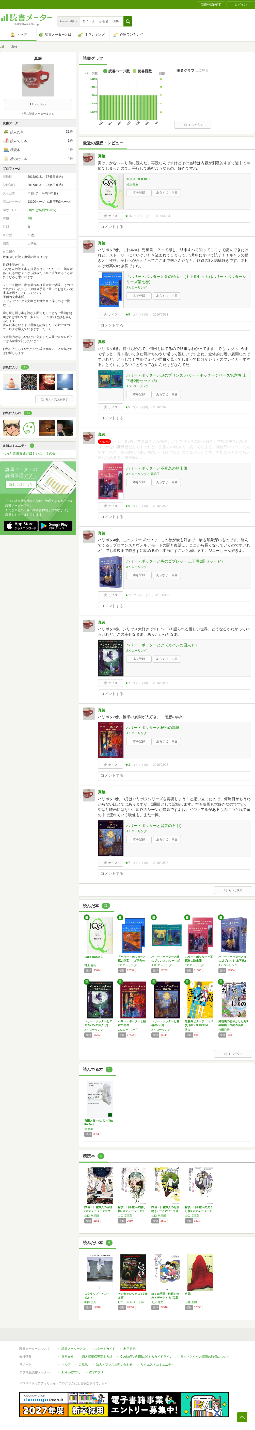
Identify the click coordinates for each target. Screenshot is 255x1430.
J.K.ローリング (136, 287)
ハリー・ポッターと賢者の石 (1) (154, 825)
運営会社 (67, 1356)
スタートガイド (104, 1348)
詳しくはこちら (21, 484)
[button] (127, 21)
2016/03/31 (160, 314)
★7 (127, 683)
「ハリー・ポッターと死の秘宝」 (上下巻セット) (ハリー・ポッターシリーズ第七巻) (186, 279)
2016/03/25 (160, 506)
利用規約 (129, 1348)
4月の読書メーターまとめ (38, 113)
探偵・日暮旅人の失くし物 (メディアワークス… (199, 1211)
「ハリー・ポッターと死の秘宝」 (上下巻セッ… (132, 960)
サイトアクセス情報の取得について (205, 1356)
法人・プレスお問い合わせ (114, 1364)
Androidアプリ (71, 1372)
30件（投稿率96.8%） (42, 210)
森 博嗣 (88, 1129)
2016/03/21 (162, 595)
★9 (127, 314)
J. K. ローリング (137, 386)
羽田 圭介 (90, 1302)
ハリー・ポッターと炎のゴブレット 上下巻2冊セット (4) (174, 561)
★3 (127, 765)
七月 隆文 (157, 1302)
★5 (127, 407)
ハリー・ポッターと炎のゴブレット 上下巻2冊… (232, 960)
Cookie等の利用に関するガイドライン (146, 1356)
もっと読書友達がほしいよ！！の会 (29, 453)
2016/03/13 (160, 862)
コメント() (142, 215)
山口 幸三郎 (91, 1215)
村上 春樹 (90, 965)
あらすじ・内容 (167, 192)
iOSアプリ (96, 1372)
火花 (187, 1293)
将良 (187, 1029)
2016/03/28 (160, 407)
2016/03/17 (160, 683)
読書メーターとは (73, 1348)
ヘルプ (66, 1364)
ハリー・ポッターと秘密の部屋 (153, 727)
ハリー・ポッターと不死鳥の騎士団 (156, 468)
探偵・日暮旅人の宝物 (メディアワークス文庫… (98, 1211)
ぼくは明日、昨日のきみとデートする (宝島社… (165, 1297)
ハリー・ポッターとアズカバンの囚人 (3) (161, 645)
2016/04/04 (162, 215)
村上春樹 (132, 184)
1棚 (29, 218)
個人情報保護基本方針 (97, 1356)
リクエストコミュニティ (157, 1364)
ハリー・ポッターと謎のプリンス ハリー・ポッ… (165, 960)
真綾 (101, 156)
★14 (128, 216)
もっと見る (193, 125)
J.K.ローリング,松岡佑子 (143, 474)
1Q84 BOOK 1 (138, 179)
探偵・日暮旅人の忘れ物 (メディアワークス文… (165, 1211)
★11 (128, 595)
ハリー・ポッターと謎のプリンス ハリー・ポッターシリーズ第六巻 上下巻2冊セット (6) (186, 378)
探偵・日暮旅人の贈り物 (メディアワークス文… (132, 1211)
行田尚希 (224, 1029)
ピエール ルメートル (131, 1302)
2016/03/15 (160, 764)
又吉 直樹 (191, 1302)
